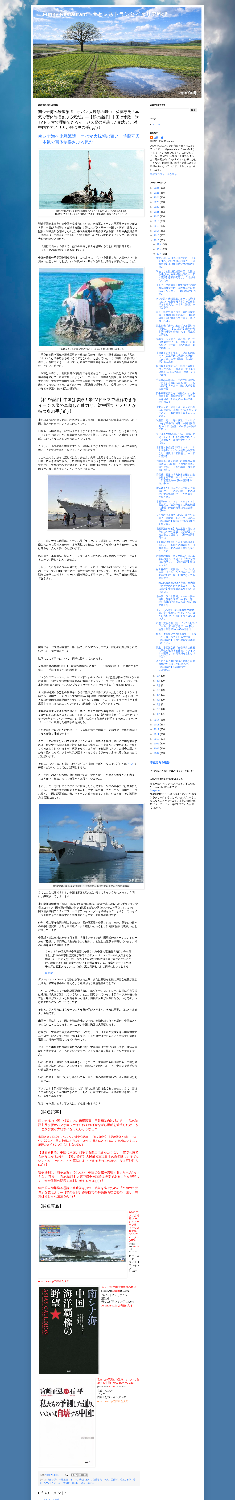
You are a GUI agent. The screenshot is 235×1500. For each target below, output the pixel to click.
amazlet (116, 1291)
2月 (159, 709)
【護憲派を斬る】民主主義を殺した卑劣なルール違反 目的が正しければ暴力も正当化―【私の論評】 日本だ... (175, 533)
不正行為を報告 (160, 762)
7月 (159, 685)
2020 (157, 216)
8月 (159, 680)
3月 (159, 704)
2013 (157, 724)
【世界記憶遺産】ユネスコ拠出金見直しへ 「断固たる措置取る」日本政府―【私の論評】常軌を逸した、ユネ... (175, 546)
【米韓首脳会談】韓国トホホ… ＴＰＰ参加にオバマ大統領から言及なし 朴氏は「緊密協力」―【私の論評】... (175, 451)
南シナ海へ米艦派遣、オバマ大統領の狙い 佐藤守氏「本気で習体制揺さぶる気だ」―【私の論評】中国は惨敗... (175, 303)
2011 (157, 734)
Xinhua (49, 972)
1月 (159, 714)
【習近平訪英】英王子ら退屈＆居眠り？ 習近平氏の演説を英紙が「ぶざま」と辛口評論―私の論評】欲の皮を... (175, 357)
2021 (157, 211)
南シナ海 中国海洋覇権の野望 (118, 1287)
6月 (159, 690)
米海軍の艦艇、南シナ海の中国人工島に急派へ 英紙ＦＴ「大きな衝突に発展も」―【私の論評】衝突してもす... (175, 560)
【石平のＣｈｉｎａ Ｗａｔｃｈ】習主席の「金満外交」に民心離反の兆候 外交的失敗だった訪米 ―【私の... (176, 506)
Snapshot (155, 790)
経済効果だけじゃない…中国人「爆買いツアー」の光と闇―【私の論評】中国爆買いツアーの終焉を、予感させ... (175, 492)
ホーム (156, 124)
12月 (159, 244)
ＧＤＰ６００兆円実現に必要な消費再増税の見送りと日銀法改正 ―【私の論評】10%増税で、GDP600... (175, 665)
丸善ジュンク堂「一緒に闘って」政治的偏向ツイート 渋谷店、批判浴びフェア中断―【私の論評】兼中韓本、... (175, 343)
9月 (159, 675)
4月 (159, 699)
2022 (157, 206)
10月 (159, 253)
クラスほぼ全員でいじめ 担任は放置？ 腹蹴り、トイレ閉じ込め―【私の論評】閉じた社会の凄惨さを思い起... (175, 519)
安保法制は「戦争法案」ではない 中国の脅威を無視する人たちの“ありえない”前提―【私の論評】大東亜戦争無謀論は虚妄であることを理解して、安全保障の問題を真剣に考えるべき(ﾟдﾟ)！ (88, 1177)
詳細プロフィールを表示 (163, 174)
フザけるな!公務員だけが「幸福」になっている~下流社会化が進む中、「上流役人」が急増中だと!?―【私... (176, 438)
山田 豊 (158, 137)
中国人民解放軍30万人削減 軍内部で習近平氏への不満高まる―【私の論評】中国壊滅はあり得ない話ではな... (175, 587)
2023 (157, 202)
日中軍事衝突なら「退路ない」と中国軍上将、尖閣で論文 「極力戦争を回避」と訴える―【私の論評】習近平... (175, 397)
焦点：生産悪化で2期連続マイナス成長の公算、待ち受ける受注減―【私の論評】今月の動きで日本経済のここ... (176, 638)
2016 (157, 235)
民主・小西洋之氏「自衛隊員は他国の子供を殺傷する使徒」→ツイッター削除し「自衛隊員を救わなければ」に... (175, 652)
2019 (157, 221)
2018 (157, 226)
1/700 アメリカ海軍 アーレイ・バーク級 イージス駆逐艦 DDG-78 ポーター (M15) (134, 1226)
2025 (157, 192)
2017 (157, 230)
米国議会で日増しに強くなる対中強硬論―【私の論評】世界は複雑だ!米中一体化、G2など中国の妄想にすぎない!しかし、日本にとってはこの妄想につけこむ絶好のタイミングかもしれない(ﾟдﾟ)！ (87, 1140)
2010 (157, 738)
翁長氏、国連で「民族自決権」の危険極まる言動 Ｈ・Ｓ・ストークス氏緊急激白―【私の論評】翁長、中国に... (175, 479)
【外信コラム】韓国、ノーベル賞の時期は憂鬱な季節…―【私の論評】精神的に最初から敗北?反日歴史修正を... (176, 600)
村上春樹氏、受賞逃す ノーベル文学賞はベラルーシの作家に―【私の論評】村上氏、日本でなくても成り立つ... (175, 573)
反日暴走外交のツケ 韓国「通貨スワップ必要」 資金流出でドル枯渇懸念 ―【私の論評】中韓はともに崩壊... (176, 370)
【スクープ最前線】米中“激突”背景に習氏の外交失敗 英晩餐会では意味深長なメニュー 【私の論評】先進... (176, 289)
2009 (157, 743)
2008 (157, 748)
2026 (157, 187)
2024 (157, 197)
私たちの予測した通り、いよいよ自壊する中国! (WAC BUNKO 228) (118, 1381)
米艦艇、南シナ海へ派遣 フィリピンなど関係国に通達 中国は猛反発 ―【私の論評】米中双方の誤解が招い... (176, 424)
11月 (159, 249)
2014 (157, 719)
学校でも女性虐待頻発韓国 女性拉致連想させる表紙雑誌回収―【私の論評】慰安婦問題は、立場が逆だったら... (175, 276)
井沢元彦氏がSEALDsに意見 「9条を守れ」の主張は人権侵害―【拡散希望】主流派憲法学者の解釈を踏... (176, 262)
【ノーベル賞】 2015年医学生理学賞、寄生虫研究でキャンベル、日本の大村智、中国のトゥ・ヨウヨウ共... (175, 614)
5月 (159, 694)
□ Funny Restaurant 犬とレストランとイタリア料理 (102, 14)
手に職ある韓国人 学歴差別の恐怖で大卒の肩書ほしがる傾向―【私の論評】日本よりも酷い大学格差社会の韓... (175, 384)
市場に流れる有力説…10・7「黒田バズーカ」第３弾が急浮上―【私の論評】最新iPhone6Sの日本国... (176, 626)
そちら (131, 763)
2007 (157, 753)
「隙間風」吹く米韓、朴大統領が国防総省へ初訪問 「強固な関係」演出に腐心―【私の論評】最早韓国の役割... (175, 465)
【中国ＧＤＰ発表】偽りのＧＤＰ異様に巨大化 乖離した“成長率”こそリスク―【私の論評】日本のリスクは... (176, 411)
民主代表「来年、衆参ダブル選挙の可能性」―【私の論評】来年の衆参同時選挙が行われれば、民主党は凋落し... (175, 330)
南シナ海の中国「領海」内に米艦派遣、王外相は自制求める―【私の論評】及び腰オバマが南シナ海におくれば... (175, 316)
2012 (157, 729)
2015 (157, 240)
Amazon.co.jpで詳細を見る (53, 1281)
